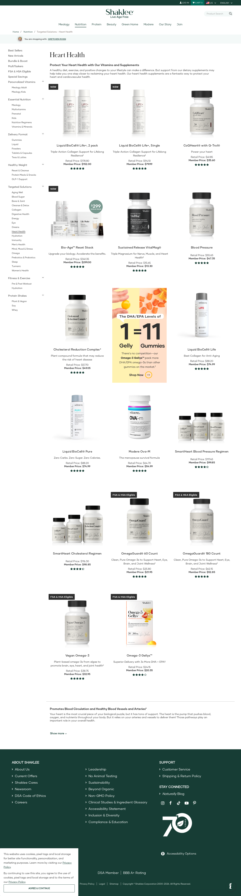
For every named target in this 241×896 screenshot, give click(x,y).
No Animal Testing (102, 776)
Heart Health (18, 231)
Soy (14, 305)
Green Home (130, 24)
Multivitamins (19, 109)
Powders (16, 148)
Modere (148, 24)
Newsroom (23, 789)
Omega (16, 253)
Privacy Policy (87, 883)
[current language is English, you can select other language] (227, 2)
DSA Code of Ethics (30, 796)
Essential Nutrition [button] (19, 99)
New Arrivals (15, 55)
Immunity (17, 240)
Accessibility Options (181, 853)
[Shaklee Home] (120, 13)
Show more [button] (58, 733)
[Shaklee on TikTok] (178, 801)
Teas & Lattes (19, 157)
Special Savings (18, 76)
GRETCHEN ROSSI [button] (57, 39)
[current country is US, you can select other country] (211, 2)
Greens (15, 227)
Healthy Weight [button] (17, 164)
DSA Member (108, 873)
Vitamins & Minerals (22, 126)
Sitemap (114, 883)
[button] (230, 886)
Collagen (16, 209)
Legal (102, 883)
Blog (173, 794)
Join (179, 24)
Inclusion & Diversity (104, 815)
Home (16, 31)
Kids (14, 118)
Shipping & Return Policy (181, 776)
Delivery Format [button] (18, 134)
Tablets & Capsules (22, 153)
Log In (184, 2)
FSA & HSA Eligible (19, 71)
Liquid (15, 144)
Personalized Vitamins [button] (21, 81)
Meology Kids (19, 91)
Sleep (15, 261)
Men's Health (18, 244)
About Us (22, 769)
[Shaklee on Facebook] (170, 803)
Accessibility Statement (107, 809)
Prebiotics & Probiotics (23, 257)
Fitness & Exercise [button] (19, 278)
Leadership (97, 769)
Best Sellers (15, 50)
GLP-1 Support (19, 179)
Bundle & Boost (18, 60)
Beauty (111, 24)
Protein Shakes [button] (17, 295)
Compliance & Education (108, 822)
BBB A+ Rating (134, 873)
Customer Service (176, 769)
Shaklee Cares (26, 782)
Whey (15, 310)
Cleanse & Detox (20, 205)
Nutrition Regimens (22, 122)
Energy (15, 218)
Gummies (17, 140)
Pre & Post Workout (22, 283)
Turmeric (16, 266)
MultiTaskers (15, 66)
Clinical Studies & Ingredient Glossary (117, 802)
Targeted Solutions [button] (20, 186)
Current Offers (26, 776)
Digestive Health (20, 214)
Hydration (17, 235)
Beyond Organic (101, 789)
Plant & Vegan (19, 301)
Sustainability (99, 782)
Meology (64, 24)
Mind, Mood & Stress (22, 248)
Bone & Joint (18, 201)
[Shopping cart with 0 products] (197, 2)
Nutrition (80, 24)
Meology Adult (19, 87)
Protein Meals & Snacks (24, 174)
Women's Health (20, 270)
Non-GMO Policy (101, 796)
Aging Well (17, 192)
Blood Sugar (18, 196)
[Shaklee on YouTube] (186, 803)
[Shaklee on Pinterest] (194, 803)
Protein (96, 24)
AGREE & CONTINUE (39, 888)
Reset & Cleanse (20, 170)
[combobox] (217, 13)
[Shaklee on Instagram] (162, 803)
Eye (14, 222)
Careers (21, 802)
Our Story (165, 24)
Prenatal (16, 113)
